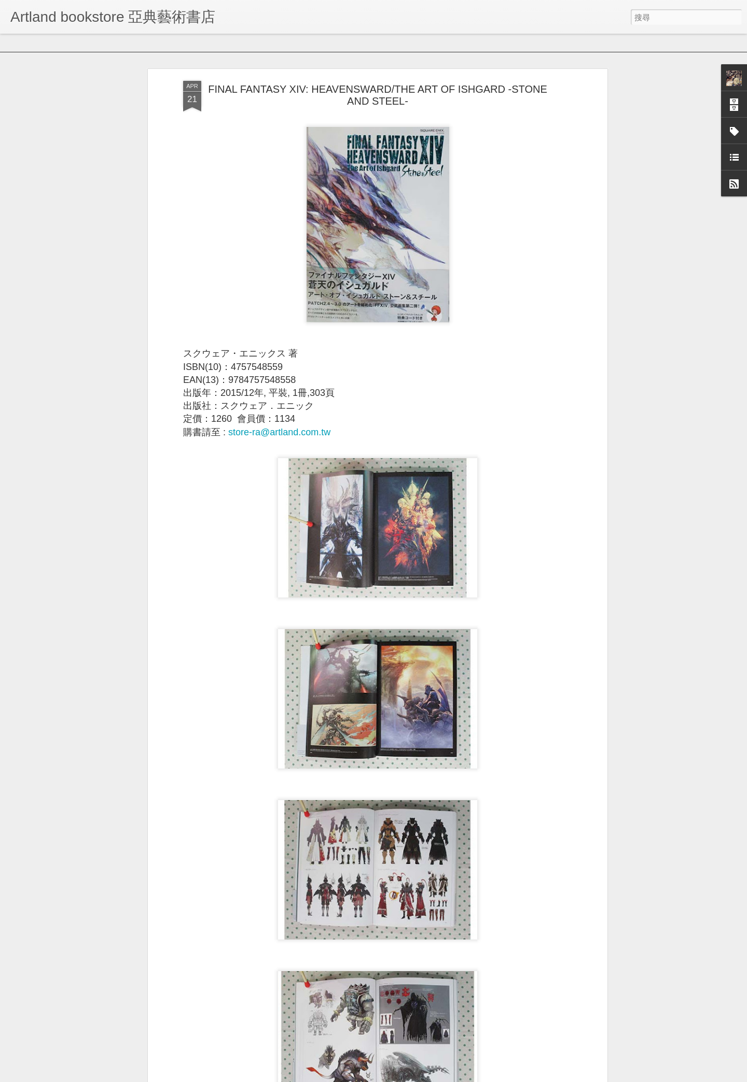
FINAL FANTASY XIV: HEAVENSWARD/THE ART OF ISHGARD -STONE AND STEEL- (377, 84)
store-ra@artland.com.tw (279, 422)
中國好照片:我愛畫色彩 (311, 1070)
